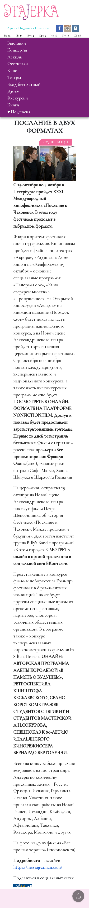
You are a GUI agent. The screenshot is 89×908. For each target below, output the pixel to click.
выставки (16, 43)
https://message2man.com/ (37, 867)
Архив (12, 28)
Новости (42, 28)
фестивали (17, 64)
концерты (17, 50)
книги (13, 105)
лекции (14, 57)
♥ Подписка (18, 112)
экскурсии (17, 98)
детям (13, 91)
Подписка (26, 28)
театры (14, 77)
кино (12, 70)
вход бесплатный (23, 84)
